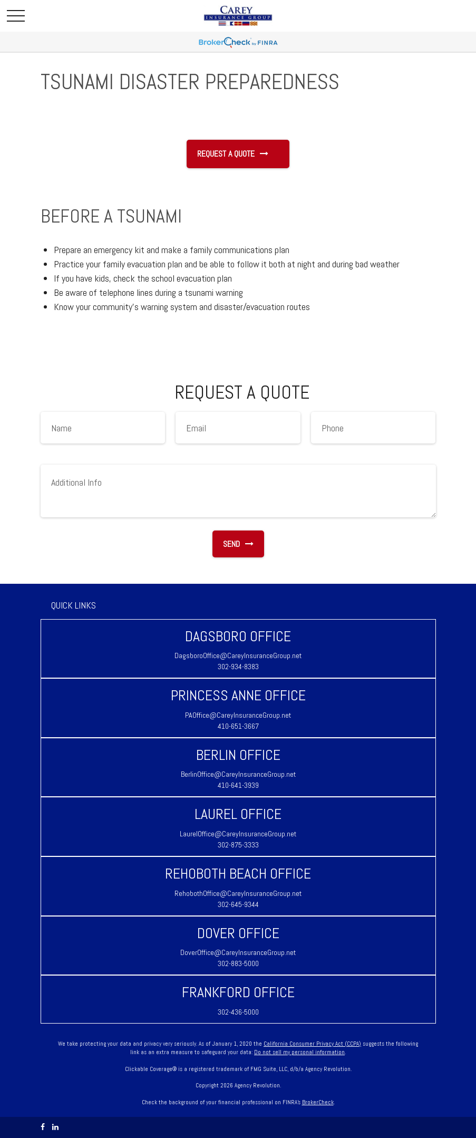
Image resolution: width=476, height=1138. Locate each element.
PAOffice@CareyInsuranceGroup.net (238, 715)
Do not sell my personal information (299, 1052)
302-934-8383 (238, 666)
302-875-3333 (238, 845)
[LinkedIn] (55, 1127)
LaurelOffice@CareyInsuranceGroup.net (238, 833)
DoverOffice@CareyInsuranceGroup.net (238, 952)
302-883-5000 (238, 963)
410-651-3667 (238, 726)
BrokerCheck (318, 1102)
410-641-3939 (238, 785)
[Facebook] (43, 1127)
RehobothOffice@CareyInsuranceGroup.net (238, 893)
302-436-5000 (238, 1012)
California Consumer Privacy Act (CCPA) (312, 1043)
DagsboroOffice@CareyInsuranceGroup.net (238, 655)
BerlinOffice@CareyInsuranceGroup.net (238, 774)
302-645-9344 (238, 904)
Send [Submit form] (238, 543)
